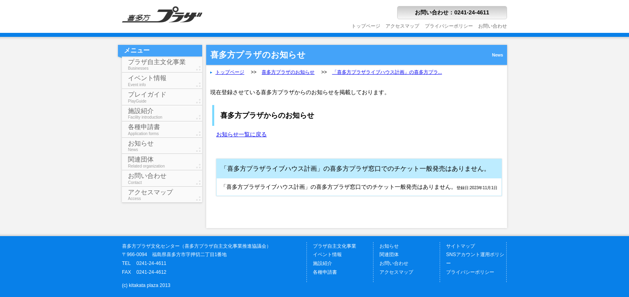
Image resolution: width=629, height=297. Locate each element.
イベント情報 (165, 81)
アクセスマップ (402, 26)
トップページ (365, 26)
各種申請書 (165, 129)
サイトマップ (460, 246)
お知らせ (165, 146)
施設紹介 (165, 113)
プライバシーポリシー (449, 26)
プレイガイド (165, 97)
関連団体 (165, 162)
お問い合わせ (492, 26)
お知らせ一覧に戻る (241, 134)
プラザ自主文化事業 (165, 65)
